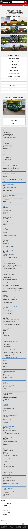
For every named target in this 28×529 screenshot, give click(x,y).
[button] (1, 5)
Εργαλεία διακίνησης (22, 32)
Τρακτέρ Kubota (14, 85)
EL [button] (25, 5)
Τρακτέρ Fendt (14, 67)
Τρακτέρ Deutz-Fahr (14, 73)
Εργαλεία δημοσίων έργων (14, 32)
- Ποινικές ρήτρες (12, 527)
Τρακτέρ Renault (14, 92)
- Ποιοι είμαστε (24, 527)
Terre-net (5, 505)
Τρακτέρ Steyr (14, 82)
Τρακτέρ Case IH (14, 70)
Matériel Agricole (6, 507)
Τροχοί (14, 41)
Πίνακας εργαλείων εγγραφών (8, 523)
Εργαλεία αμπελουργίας (13, 49)
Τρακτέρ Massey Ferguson (14, 76)
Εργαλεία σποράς (22, 50)
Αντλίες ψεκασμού (22, 24)
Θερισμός (14, 24)
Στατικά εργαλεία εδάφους (5, 32)
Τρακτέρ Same (14, 89)
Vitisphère (5, 514)
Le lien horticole (6, 512)
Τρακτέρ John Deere (14, 58)
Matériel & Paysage (7, 510)
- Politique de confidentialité (18, 527)
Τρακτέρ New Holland (14, 61)
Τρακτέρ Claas (14, 64)
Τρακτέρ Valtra (14, 79)
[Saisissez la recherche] (18, 2)
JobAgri (3, 520)
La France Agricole (7, 503)
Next (23, 106)
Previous (4, 106)
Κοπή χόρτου (5, 41)
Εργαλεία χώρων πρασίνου (22, 41)
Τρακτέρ (5, 24)
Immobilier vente (5, 49)
